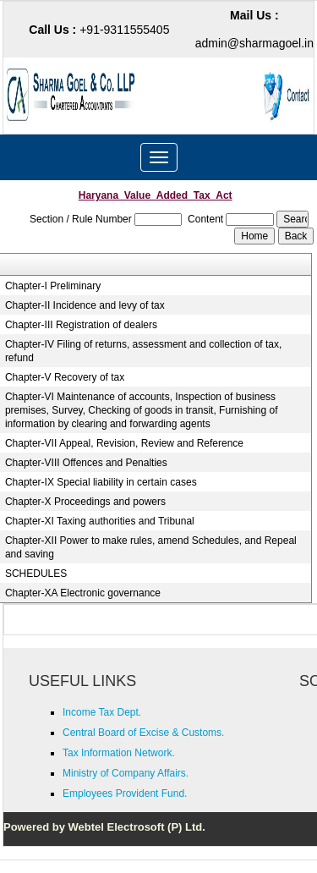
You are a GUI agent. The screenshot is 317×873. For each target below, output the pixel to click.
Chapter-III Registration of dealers (81, 325)
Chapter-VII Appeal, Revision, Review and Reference (124, 443)
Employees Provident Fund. (125, 793)
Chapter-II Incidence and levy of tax (85, 305)
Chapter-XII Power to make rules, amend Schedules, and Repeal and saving (151, 547)
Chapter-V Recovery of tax (64, 377)
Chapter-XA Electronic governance (83, 593)
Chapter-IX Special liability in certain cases (101, 482)
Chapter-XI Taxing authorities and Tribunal (99, 521)
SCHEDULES (36, 573)
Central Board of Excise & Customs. (143, 732)
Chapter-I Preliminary (53, 286)
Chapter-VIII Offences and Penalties (86, 463)
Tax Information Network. (119, 753)
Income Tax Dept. (102, 712)
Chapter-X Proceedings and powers (85, 502)
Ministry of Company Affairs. (126, 773)
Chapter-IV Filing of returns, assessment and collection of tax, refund (143, 351)
